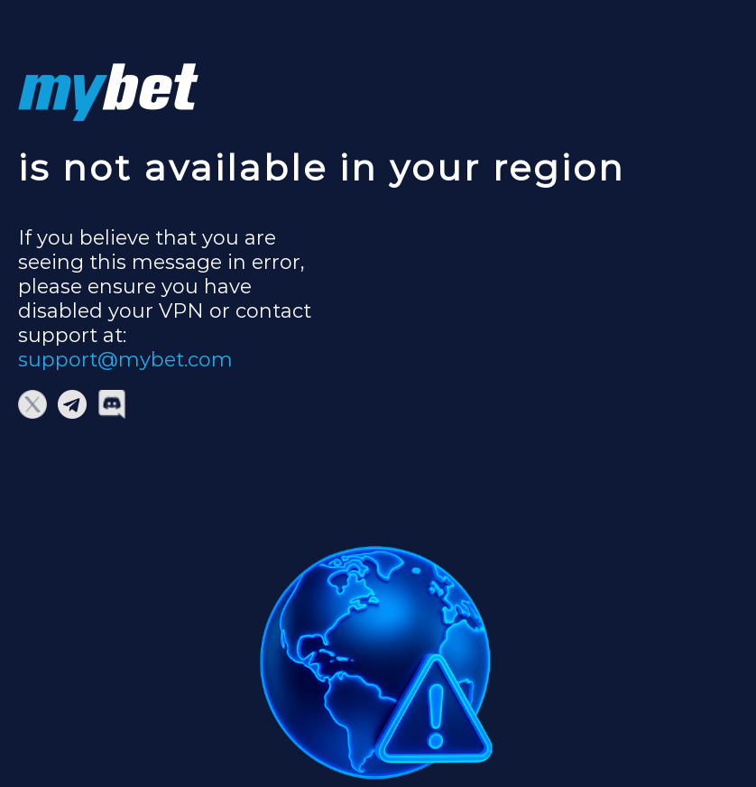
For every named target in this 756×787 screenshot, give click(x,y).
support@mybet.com (125, 359)
